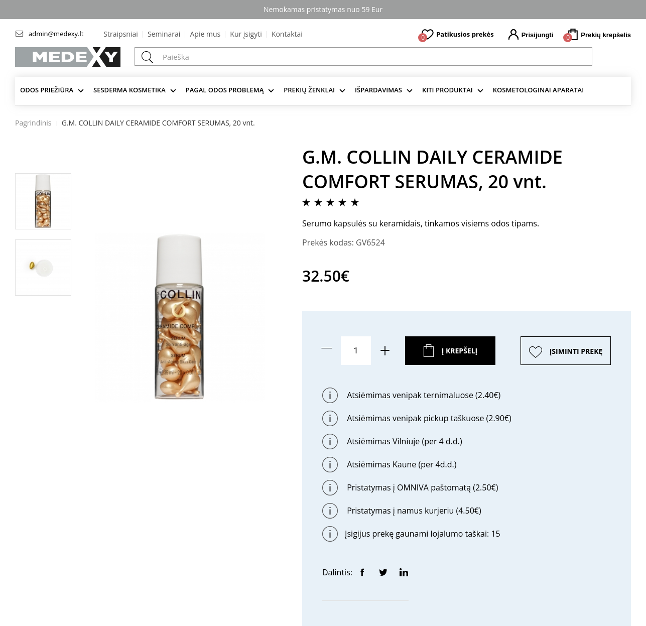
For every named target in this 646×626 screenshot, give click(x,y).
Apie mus (205, 34)
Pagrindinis (33, 123)
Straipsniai (120, 34)
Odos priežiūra (46, 89)
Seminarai (164, 34)
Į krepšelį (460, 350)
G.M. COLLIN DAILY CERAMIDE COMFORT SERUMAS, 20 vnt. (158, 123)
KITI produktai (447, 89)
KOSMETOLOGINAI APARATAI (538, 89)
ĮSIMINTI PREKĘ (576, 351)
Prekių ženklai (309, 89)
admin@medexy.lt (56, 33)
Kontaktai (287, 34)
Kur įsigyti (246, 34)
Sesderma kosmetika (129, 89)
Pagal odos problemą (225, 89)
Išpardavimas (378, 89)
